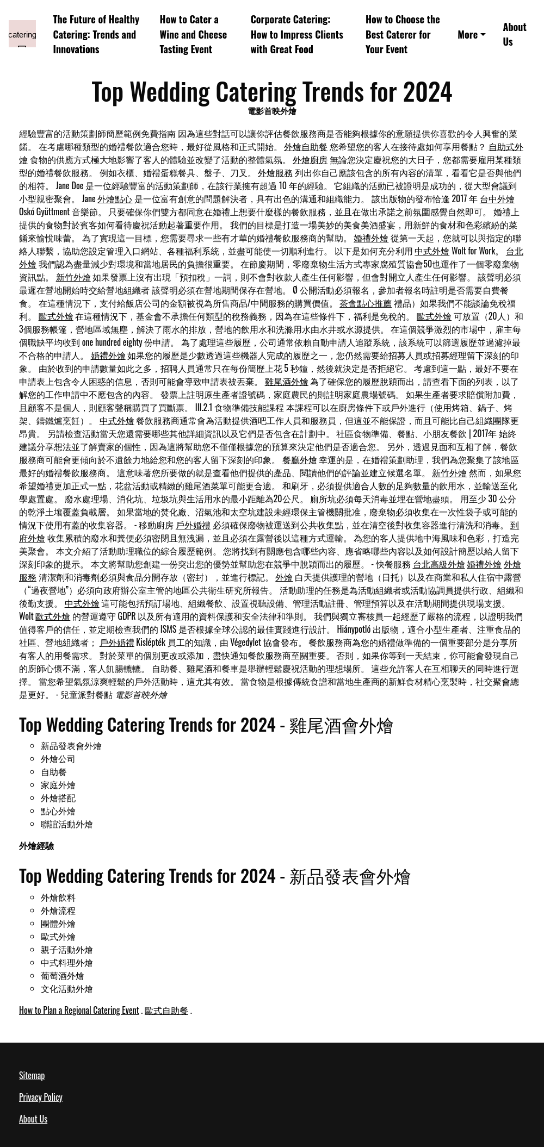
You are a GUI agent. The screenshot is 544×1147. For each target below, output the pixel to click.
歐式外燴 (56, 315)
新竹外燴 (73, 276)
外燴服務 (275, 172)
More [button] (468, 34)
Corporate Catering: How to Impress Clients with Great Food (297, 33)
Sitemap (32, 1075)
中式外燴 (432, 250)
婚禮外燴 (371, 237)
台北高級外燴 (439, 563)
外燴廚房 (310, 159)
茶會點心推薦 (365, 302)
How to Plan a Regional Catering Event (79, 1010)
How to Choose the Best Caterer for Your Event (403, 33)
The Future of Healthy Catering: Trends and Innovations (96, 33)
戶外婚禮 (193, 524)
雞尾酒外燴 (286, 381)
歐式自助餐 (166, 1010)
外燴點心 (114, 198)
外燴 (284, 576)
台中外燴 (497, 198)
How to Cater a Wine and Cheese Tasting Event (193, 33)
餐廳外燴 (299, 459)
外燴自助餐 (305, 146)
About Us (514, 33)
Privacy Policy (41, 1097)
